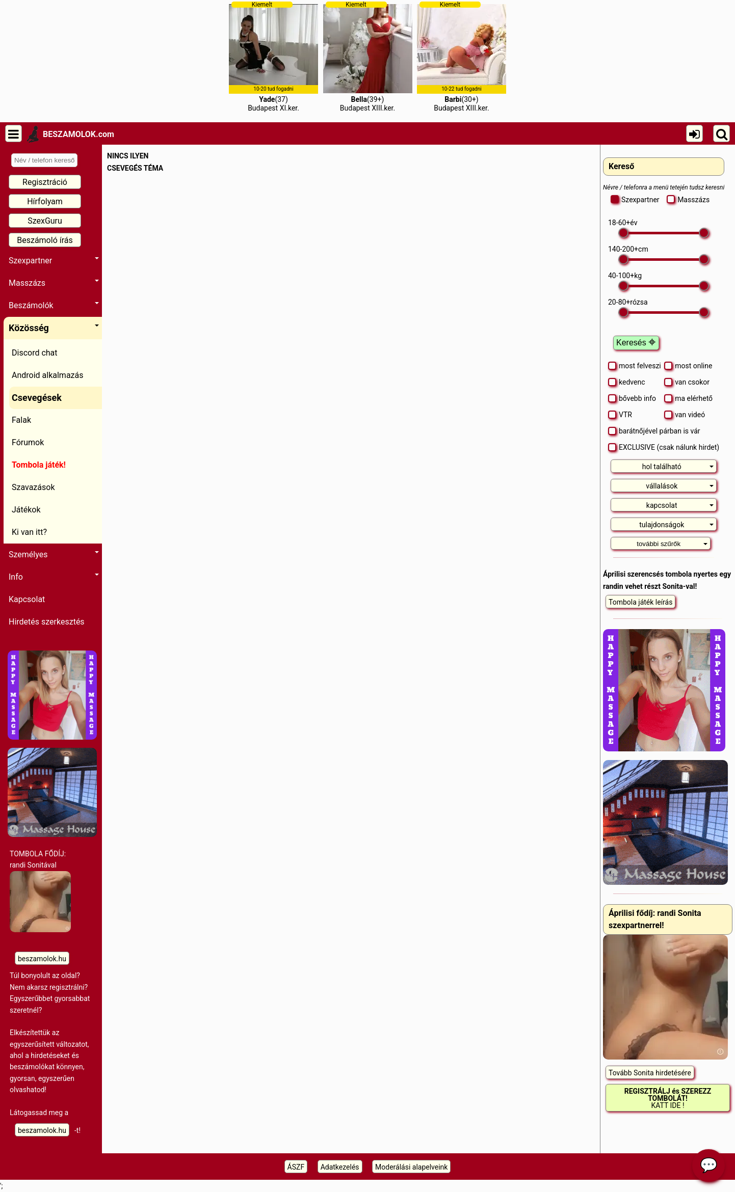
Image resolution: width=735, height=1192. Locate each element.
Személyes (54, 554)
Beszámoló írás (45, 240)
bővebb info (632, 398)
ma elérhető (688, 398)
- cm (628, 249)
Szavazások (33, 487)
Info (54, 577)
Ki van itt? (29, 532)
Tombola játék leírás (640, 602)
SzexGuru (45, 221)
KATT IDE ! (668, 1098)
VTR (620, 415)
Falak (21, 420)
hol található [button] (678, 467)
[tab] (663, 466)
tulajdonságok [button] (676, 525)
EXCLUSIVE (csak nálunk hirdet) (663, 447)
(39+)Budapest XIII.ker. (367, 56)
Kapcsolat (27, 599)
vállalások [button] (680, 486)
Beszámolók (54, 305)
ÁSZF (296, 1167)
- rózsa (628, 302)
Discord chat (35, 353)
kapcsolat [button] (680, 505)
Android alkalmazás (48, 375)
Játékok (26, 509)
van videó (684, 415)
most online (688, 366)
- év (622, 222)
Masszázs (54, 283)
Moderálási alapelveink (411, 1167)
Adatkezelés (340, 1167)
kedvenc (626, 382)
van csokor (687, 382)
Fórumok (28, 442)
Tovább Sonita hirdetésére (650, 1073)
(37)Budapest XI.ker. (273, 56)
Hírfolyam (45, 201)
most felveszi (634, 366)
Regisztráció (44, 182)
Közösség (54, 327)
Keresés (636, 342)
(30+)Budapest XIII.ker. (461, 56)
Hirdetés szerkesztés (47, 622)
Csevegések (37, 397)
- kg (625, 275)
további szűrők (672, 544)
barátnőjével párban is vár (654, 431)
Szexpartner (54, 260)
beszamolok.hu (42, 959)
